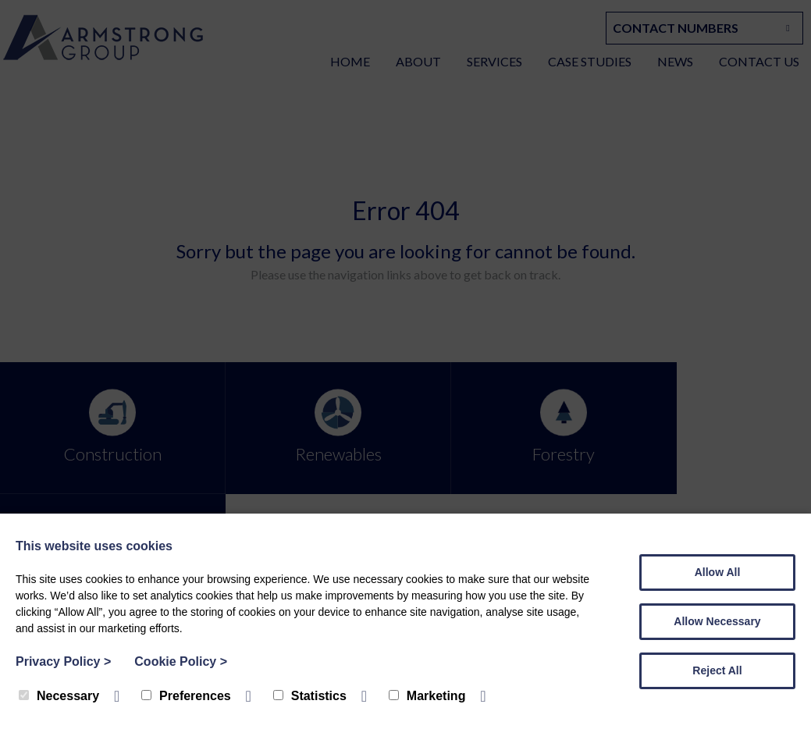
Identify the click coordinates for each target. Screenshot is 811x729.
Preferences (186, 695)
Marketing (427, 695)
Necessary (59, 695)
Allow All (718, 572)
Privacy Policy (63, 661)
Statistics (310, 695)
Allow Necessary (717, 621)
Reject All (717, 670)
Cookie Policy (180, 661)
